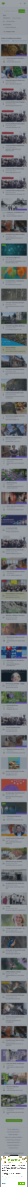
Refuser (4, 1183)
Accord (22, 1183)
